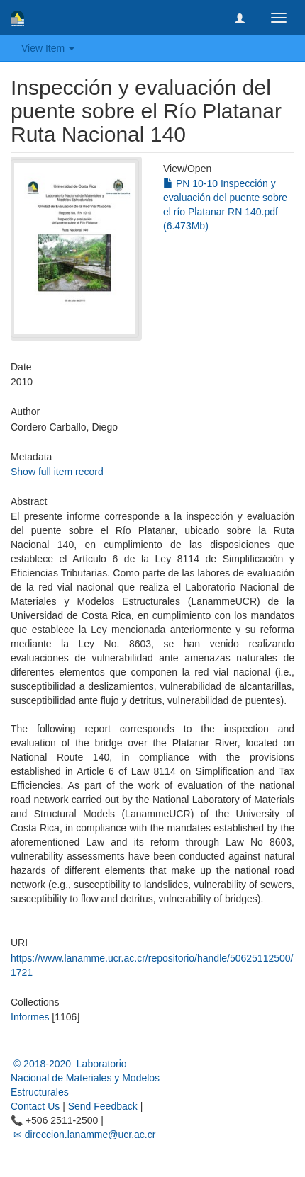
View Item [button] (47, 48)
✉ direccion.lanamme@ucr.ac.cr (83, 1134)
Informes (30, 1017)
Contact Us (35, 1106)
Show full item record (57, 471)
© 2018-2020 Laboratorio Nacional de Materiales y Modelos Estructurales (85, 1078)
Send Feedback (103, 1106)
